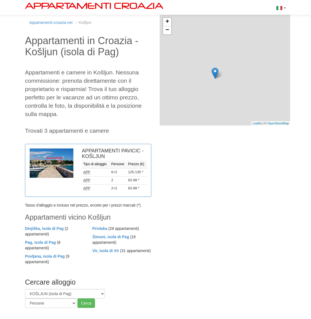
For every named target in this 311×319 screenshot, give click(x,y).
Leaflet (257, 123)
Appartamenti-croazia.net (50, 22)
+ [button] (167, 22)
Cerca (86, 303)
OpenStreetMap (278, 123)
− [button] (167, 30)
